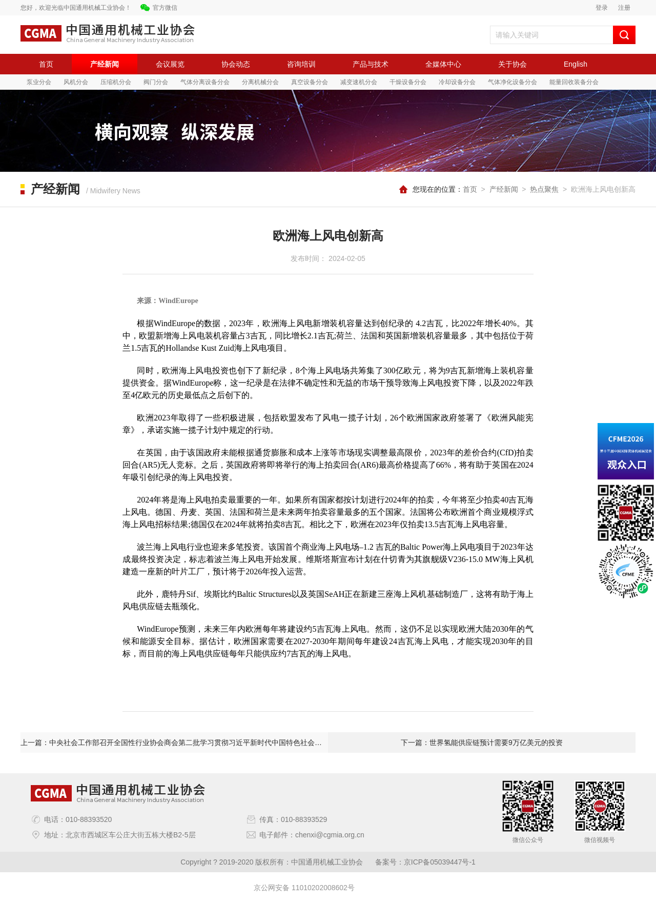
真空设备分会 (309, 82)
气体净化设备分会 (512, 82)
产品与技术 (370, 64)
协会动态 (235, 64)
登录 (602, 7)
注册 (624, 7)
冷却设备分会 (457, 82)
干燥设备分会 (407, 82)
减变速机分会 (358, 82)
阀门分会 (156, 82)
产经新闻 (104, 64)
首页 (46, 64)
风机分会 (76, 82)
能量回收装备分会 (574, 82)
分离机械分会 (260, 82)
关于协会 (512, 64)
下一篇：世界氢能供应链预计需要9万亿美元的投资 (482, 742)
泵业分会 (39, 82)
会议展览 (170, 64)
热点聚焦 (544, 189)
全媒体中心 (443, 64)
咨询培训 (301, 64)
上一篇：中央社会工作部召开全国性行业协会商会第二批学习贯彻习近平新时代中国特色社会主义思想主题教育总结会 (174, 742)
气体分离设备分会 (205, 82)
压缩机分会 (115, 82)
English (575, 64)
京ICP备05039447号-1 (440, 862)
